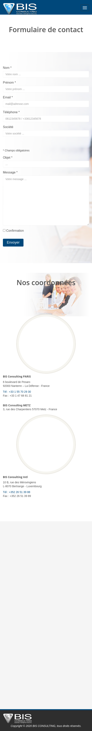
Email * (8, 97)
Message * (10, 172)
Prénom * (9, 82)
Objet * (7, 157)
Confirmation (15, 230)
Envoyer (13, 242)
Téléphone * (11, 112)
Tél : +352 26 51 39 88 (16, 492)
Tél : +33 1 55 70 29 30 (17, 391)
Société (8, 127)
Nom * (7, 67)
